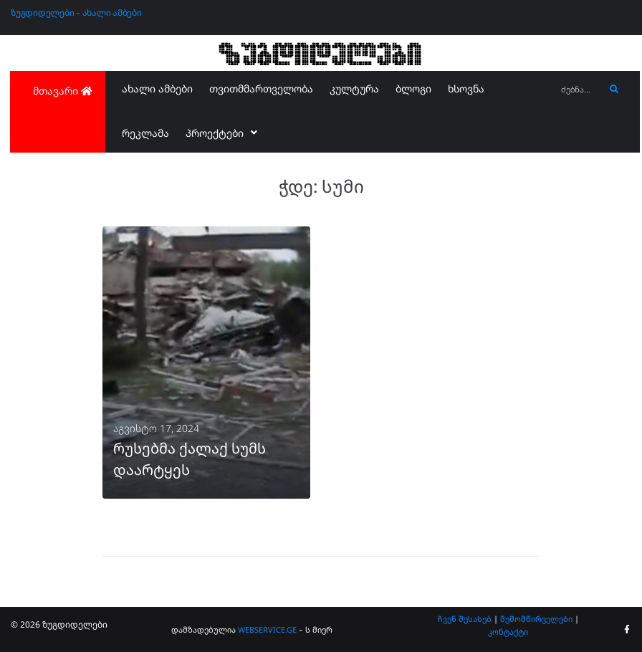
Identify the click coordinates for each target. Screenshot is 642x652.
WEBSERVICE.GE (267, 629)
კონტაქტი (508, 631)
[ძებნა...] (579, 90)
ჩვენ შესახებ (465, 618)
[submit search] (614, 89)
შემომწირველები (536, 618)
